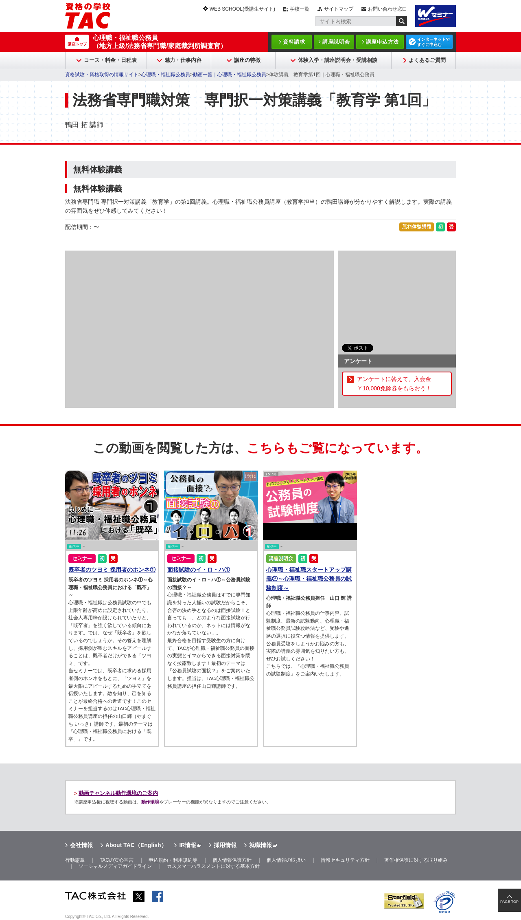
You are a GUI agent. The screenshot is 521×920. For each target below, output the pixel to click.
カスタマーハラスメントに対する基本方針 (213, 866)
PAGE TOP (509, 902)
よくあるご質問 (427, 60)
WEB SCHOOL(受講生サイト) (242, 9)
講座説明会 (336, 42)
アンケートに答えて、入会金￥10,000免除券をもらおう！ (394, 383)
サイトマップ (338, 9)
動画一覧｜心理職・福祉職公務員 (229, 74)
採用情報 (225, 845)
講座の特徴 (247, 60)
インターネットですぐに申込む (433, 42)
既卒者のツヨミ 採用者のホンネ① (111, 569)
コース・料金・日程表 (110, 60)
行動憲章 (75, 860)
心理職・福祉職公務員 (165, 74)
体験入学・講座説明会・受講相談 (337, 60)
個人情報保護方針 (232, 860)
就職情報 (260, 845)
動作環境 (150, 801)
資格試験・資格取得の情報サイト (101, 74)
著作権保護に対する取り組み (416, 860)
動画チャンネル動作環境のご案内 (118, 793)
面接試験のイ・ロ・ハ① (198, 569)
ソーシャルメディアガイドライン (115, 866)
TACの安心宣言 (117, 860)
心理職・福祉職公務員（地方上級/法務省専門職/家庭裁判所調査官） (160, 41)
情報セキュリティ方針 (345, 860)
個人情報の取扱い (286, 860)
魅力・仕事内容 (182, 60)
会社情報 (81, 845)
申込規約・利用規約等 (173, 860)
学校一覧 (299, 9)
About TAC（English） (136, 845)
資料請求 (294, 42)
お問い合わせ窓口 (387, 9)
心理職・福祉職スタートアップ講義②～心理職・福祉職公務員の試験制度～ (309, 578)
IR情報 (187, 845)
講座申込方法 (382, 42)
